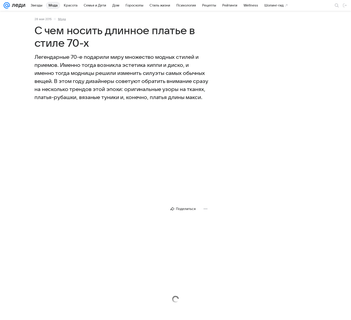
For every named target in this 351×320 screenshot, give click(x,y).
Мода (62, 19)
